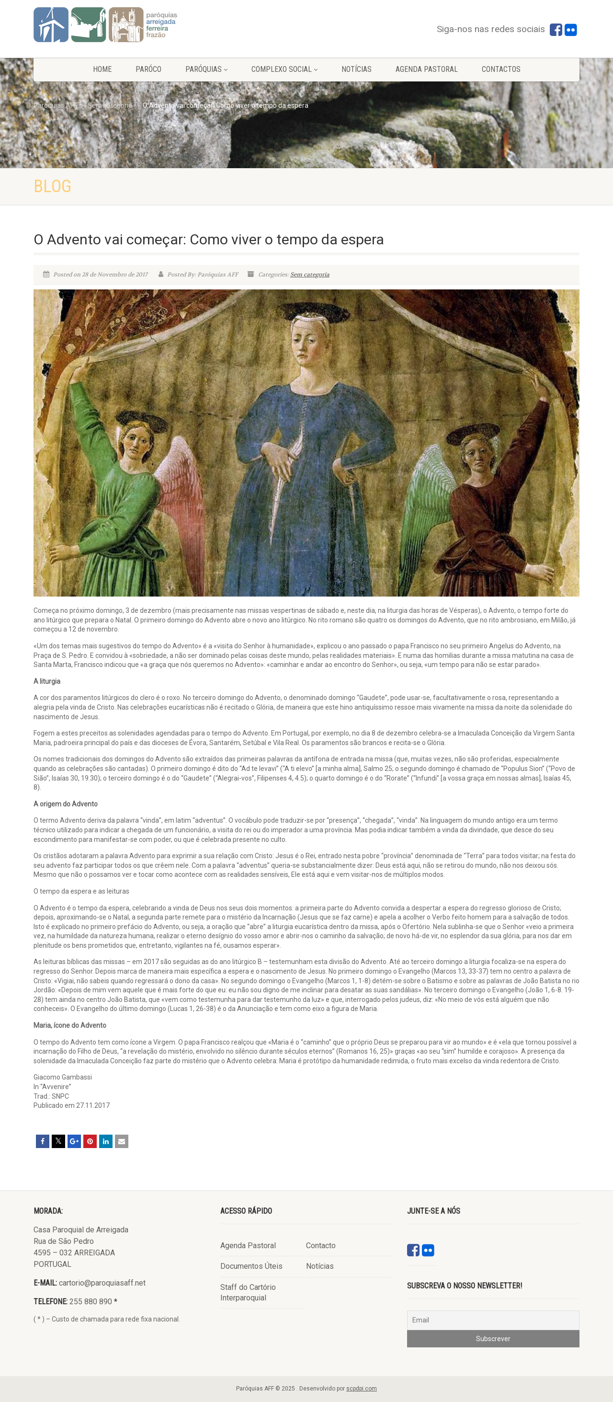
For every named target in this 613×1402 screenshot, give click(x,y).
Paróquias (206, 69)
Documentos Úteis (251, 1266)
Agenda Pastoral (427, 69)
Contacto (321, 1245)
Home (102, 69)
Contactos (501, 69)
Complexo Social (284, 69)
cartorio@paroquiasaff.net (102, 1282)
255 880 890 (90, 1301)
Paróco (148, 69)
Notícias (356, 69)
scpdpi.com (361, 1388)
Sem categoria (309, 274)
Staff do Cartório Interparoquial (248, 1292)
